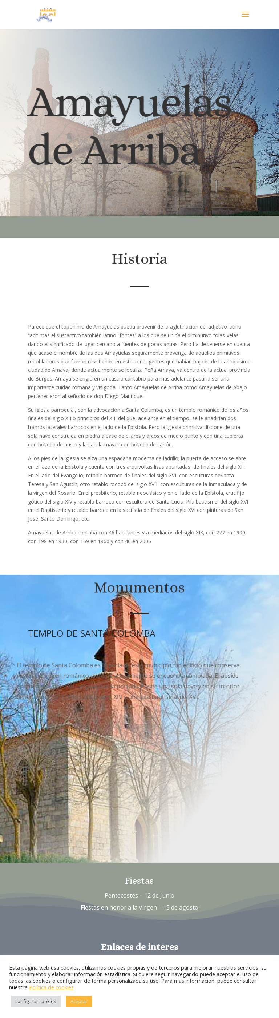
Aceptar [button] (79, 1001)
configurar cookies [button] (35, 1001)
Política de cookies (51, 987)
